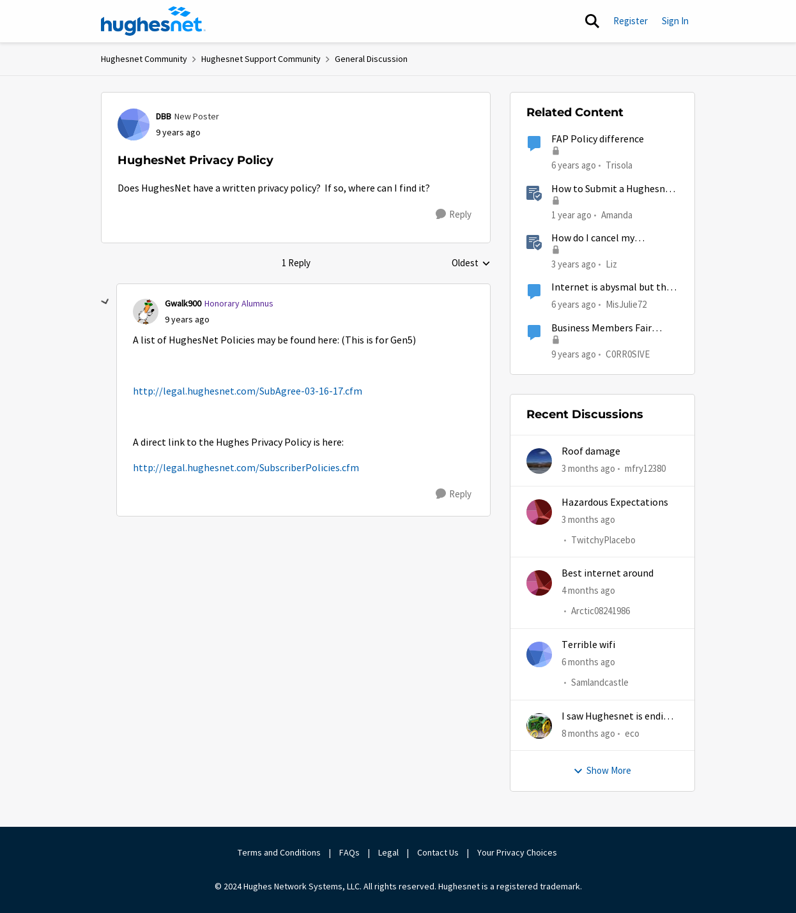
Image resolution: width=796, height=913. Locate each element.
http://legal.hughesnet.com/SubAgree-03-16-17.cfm (247, 391)
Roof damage (591, 451)
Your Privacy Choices (518, 852)
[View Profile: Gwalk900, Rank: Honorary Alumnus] (145, 311)
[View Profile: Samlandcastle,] (539, 654)
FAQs (349, 852)
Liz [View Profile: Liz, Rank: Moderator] (611, 264)
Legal (388, 852)
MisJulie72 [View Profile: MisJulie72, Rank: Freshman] (626, 304)
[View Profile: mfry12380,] (539, 461)
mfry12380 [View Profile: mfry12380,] (645, 468)
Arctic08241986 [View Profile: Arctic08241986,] (600, 611)
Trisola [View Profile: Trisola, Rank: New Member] (619, 165)
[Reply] (453, 214)
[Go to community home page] (153, 21)
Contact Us (438, 852)
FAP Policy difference (597, 139)
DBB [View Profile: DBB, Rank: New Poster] (163, 116)
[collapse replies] (105, 302)
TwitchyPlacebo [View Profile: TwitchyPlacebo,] (603, 540)
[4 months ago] (588, 591)
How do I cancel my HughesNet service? (594, 238)
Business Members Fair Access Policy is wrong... (602, 328)
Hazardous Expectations (615, 502)
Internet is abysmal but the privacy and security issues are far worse (611, 287)
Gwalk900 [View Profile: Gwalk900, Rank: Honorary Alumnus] (183, 303)
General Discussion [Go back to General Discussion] (371, 58)
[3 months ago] (588, 469)
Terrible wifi (588, 644)
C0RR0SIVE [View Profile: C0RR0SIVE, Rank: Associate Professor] (628, 353)
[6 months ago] (588, 662)
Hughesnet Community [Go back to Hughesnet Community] (144, 58)
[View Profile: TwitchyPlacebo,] (539, 512)
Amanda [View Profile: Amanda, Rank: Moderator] (616, 214)
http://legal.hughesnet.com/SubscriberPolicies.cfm (246, 468)
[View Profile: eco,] (539, 726)
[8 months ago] (588, 734)
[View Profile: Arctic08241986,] (539, 583)
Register (630, 21)
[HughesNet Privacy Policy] (187, 319)
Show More (602, 770)
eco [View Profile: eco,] (632, 733)
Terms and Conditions (279, 852)
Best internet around (608, 573)
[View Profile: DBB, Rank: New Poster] (133, 124)
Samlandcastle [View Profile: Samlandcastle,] (600, 682)
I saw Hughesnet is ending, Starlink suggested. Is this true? (619, 716)
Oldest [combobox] (471, 264)
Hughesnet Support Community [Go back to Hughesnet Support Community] (261, 58)
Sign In (675, 21)
